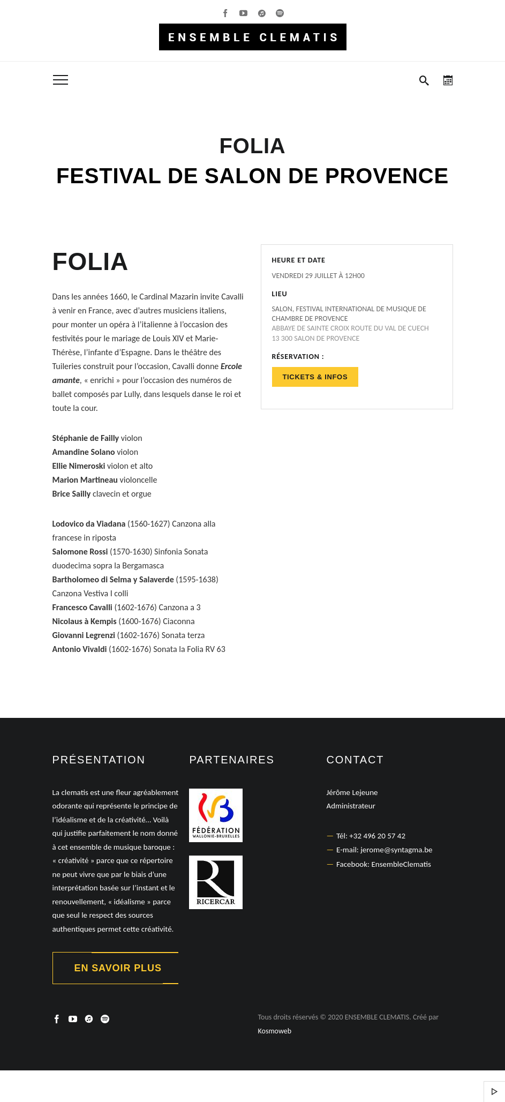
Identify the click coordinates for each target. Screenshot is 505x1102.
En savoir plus (118, 968)
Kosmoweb (275, 1031)
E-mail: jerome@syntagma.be (384, 849)
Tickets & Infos (315, 377)
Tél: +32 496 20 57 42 (370, 836)
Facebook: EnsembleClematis (383, 864)
